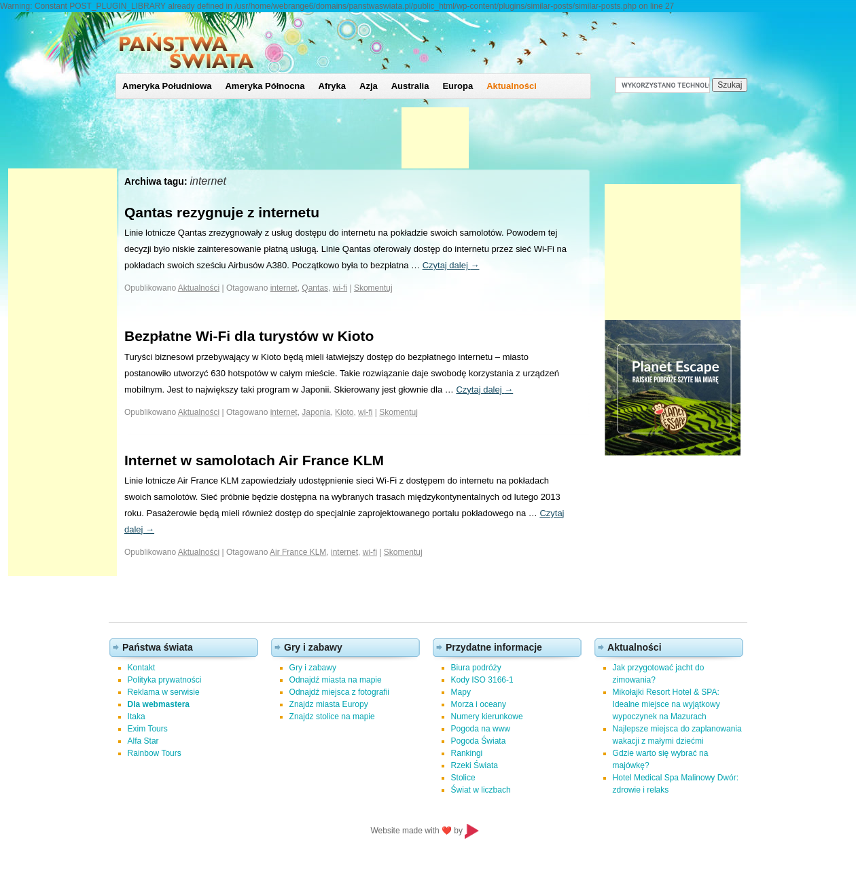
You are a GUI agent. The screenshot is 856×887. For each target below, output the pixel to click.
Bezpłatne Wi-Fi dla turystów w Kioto (249, 336)
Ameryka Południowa (166, 86)
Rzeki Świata (474, 765)
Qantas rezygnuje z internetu (221, 212)
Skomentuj (373, 288)
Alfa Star (143, 741)
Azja (368, 86)
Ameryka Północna (264, 86)
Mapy (461, 692)
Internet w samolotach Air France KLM (254, 460)
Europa (457, 86)
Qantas (315, 288)
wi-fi (340, 288)
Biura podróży (476, 667)
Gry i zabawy (312, 667)
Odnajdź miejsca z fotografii (339, 692)
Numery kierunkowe (487, 716)
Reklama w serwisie (164, 692)
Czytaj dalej (451, 265)
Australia (410, 86)
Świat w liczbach (481, 790)
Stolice (463, 777)
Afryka (332, 86)
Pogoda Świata (478, 741)
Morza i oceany (478, 704)
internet (284, 288)
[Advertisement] (62, 372)
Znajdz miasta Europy (328, 704)
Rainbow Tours (154, 753)
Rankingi (467, 753)
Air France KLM (298, 552)
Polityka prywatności (165, 680)
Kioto (344, 412)
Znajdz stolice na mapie (332, 716)
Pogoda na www (480, 729)
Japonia (316, 412)
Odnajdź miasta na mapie (335, 680)
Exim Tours (148, 729)
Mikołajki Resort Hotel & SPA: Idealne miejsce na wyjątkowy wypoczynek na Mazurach (666, 704)
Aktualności (511, 86)
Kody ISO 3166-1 (482, 680)
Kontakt (142, 667)
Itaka (136, 716)
